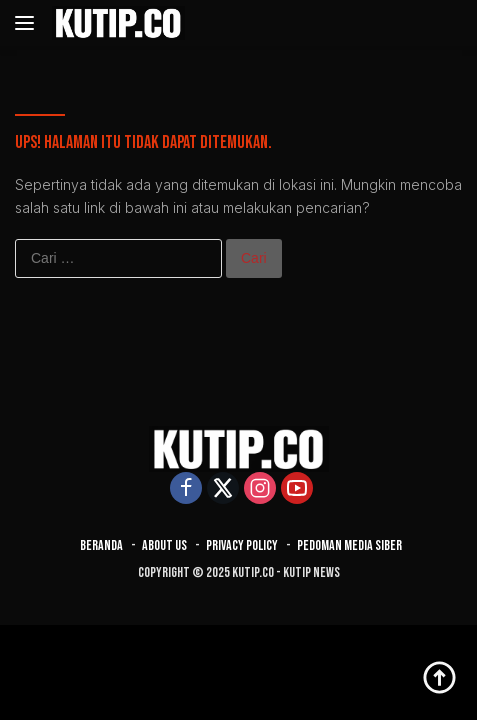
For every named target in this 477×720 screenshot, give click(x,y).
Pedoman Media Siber (349, 545)
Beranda (101, 545)
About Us (164, 545)
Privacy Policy (242, 545)
